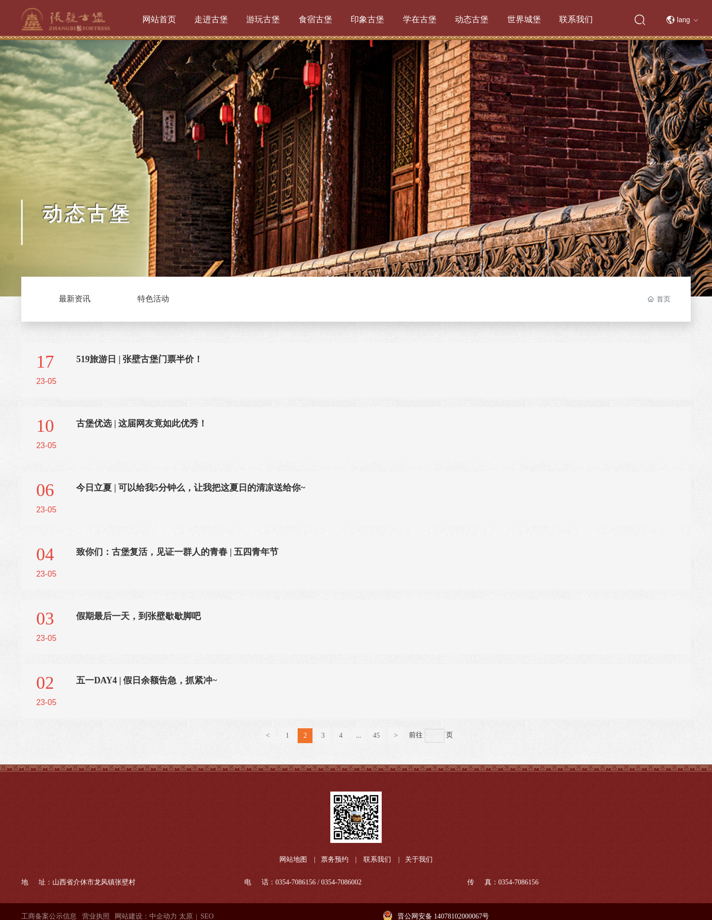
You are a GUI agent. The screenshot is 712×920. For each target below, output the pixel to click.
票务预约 (335, 859)
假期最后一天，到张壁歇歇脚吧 (138, 616)
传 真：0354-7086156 (503, 882)
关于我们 (419, 859)
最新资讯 (74, 298)
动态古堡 (87, 219)
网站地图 (293, 859)
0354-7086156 (295, 882)
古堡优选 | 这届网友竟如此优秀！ (141, 423)
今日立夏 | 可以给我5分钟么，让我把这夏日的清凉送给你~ (190, 488)
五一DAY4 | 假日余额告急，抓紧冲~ (146, 680)
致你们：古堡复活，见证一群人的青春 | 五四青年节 (177, 552)
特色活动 (153, 298)
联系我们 (377, 859)
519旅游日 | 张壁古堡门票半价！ (139, 359)
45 (376, 735)
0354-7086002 (341, 882)
